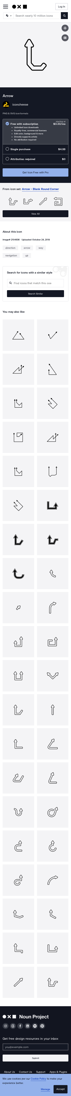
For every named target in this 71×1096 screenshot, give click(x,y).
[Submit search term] (64, 15)
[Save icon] (65, 28)
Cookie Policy (38, 1078)
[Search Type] (8, 15)
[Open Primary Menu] (5, 7)
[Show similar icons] (65, 37)
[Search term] (37, 15)
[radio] (35, 131)
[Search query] (35, 283)
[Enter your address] (35, 1046)
